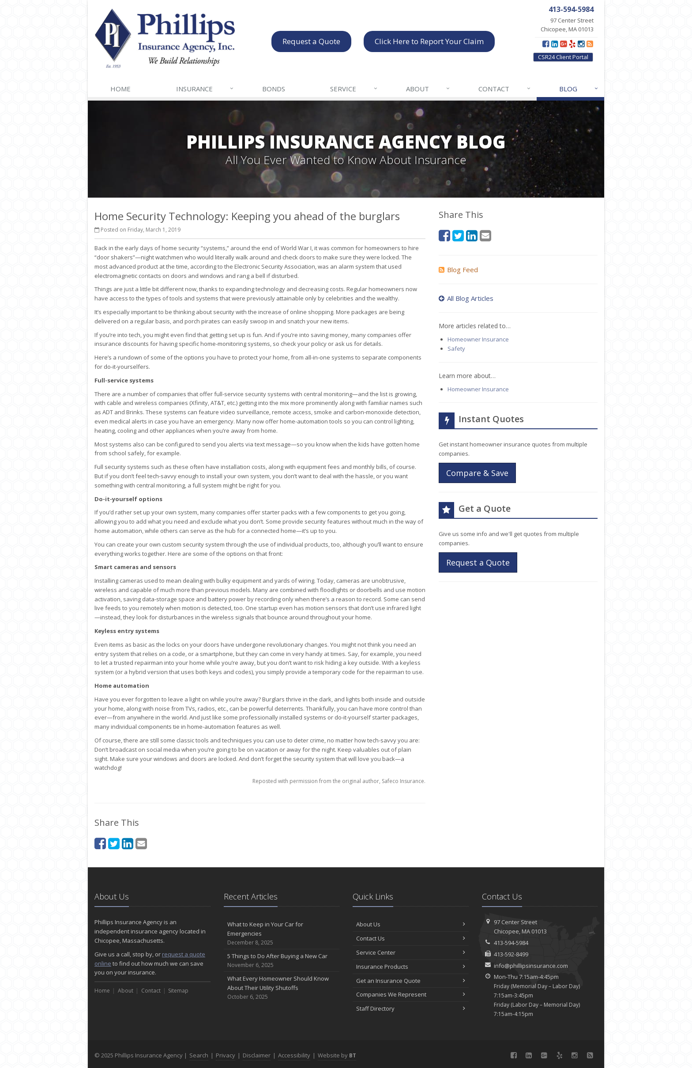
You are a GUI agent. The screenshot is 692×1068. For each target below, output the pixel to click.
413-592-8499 (511, 954)
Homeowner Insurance (478, 339)
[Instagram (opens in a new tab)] (581, 43)
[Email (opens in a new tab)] (141, 843)
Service (354, 89)
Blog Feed (458, 269)
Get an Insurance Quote (410, 981)
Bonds (273, 88)
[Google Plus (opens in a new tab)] (563, 43)
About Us (410, 924)
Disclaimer (257, 1055)
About (428, 89)
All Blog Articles (466, 298)
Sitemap (178, 990)
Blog (579, 89)
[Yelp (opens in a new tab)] (572, 43)
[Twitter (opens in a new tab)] (114, 843)
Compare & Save (477, 473)
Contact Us (410, 938)
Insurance (205, 89)
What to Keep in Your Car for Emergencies (281, 933)
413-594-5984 (511, 943)
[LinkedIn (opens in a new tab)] (554, 43)
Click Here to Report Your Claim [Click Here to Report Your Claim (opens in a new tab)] (429, 41)
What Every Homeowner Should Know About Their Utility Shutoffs (281, 987)
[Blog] (590, 43)
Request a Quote (311, 41)
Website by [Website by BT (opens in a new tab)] (337, 1055)
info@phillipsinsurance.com (531, 966)
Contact (504, 89)
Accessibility (294, 1055)
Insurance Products (410, 967)
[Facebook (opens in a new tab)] (545, 43)
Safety (456, 348)
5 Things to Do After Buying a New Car (281, 960)
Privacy (225, 1055)
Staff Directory (410, 1008)
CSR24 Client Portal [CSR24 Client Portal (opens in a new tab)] (563, 57)
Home (120, 88)
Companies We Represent (410, 994)
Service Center (410, 952)
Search (198, 1055)
